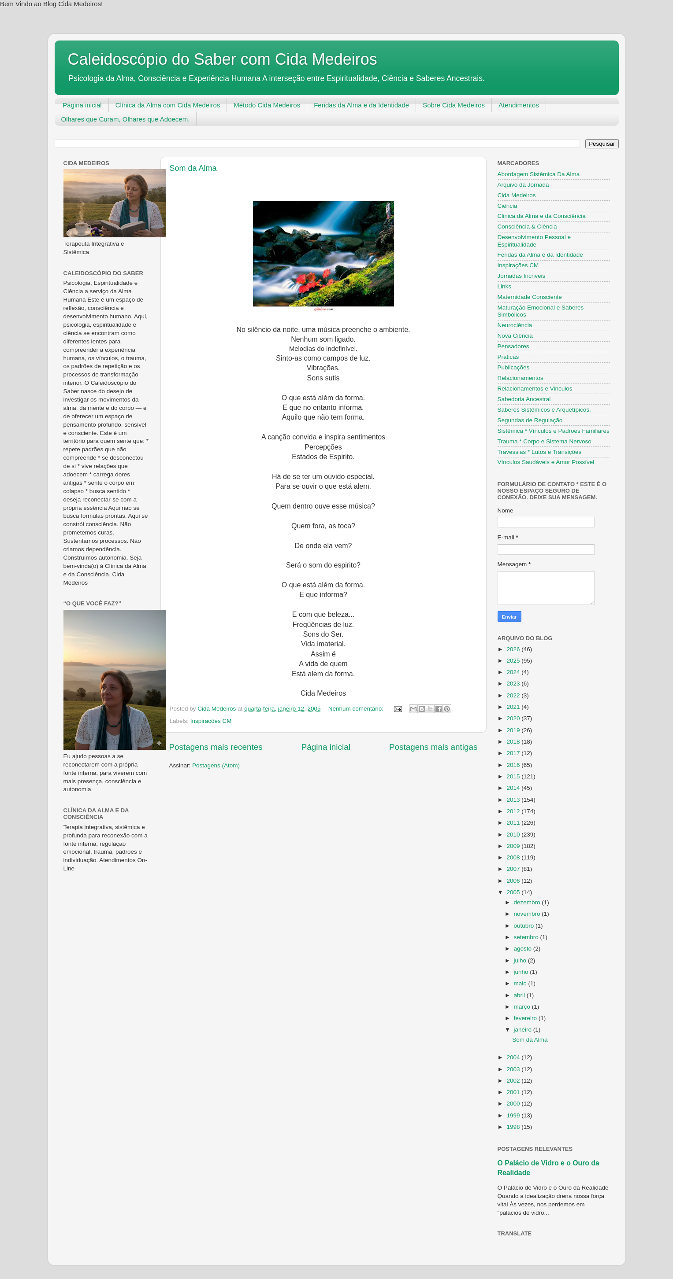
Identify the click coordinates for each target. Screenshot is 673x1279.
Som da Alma (193, 168)
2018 (513, 741)
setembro (527, 937)
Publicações (514, 367)
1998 (513, 1127)
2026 (513, 649)
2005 (513, 892)
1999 (513, 1115)
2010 (513, 834)
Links (505, 286)
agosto (523, 948)
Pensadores (513, 346)
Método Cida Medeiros (267, 105)
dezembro (528, 902)
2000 (513, 1103)
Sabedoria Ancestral (524, 399)
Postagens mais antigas (433, 747)
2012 (513, 811)
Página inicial (82, 105)
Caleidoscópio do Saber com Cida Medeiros (222, 59)
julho (521, 960)
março (523, 1006)
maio (521, 983)
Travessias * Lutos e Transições (540, 452)
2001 (513, 1092)
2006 (513, 880)
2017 (513, 753)
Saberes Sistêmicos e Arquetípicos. (544, 409)
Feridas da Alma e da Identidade (361, 105)
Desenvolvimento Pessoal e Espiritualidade (534, 240)
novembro (528, 913)
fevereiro (526, 1018)
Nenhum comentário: (356, 708)
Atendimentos (518, 105)
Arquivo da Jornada (523, 184)
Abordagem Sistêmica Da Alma (539, 174)
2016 (513, 765)
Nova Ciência (515, 335)
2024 (513, 672)
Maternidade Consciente (530, 297)
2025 (513, 660)
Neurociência (515, 325)
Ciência (507, 206)
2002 (513, 1080)
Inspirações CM (211, 721)
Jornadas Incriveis (522, 276)
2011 (513, 822)
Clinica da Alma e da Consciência (542, 216)
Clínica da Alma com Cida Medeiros (167, 105)
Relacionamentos (520, 378)
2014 (513, 788)
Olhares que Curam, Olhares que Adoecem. (125, 119)
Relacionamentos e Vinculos (535, 388)
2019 (513, 730)
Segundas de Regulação (530, 420)
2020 (513, 718)
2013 (513, 799)
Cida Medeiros (517, 195)
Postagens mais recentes (216, 747)
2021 (513, 707)
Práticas (508, 357)
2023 (513, 683)
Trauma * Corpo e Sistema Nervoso (544, 441)
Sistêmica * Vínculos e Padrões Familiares (554, 431)
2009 (513, 846)
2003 (513, 1069)
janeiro (523, 1029)
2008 (513, 857)
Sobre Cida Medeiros (454, 105)
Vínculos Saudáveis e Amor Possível (546, 462)
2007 (513, 869)
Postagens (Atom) (216, 765)
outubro (525, 925)
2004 (513, 1057)
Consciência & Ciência (527, 226)
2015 (513, 776)
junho (522, 972)
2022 (513, 695)
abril (520, 995)
